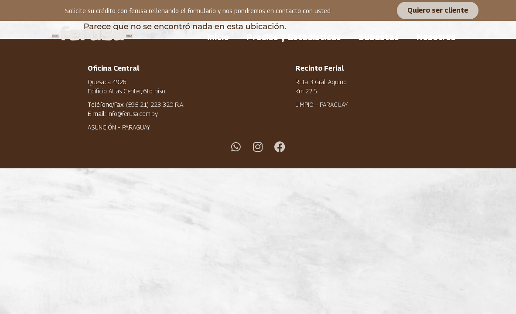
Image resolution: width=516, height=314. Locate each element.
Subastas (379, 37)
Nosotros (436, 37)
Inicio (218, 37)
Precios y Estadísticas (293, 37)
